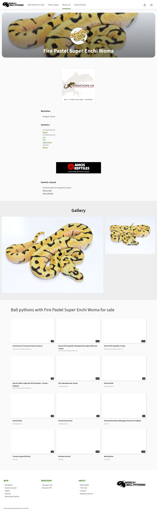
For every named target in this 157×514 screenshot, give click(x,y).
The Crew (83, 488)
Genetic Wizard (80, 5)
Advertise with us (86, 494)
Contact (83, 491)
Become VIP (47, 488)
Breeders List (47, 485)
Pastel (45, 132)
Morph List (66, 5)
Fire (44, 137)
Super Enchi (47, 142)
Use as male (47, 190)
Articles (8, 494)
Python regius (53, 5)
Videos (7, 491)
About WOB (84, 485)
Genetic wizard (10, 488)
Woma (45, 147)
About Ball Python (12, 496)
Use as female (48, 193)
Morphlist (9, 485)
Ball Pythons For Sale (36, 5)
